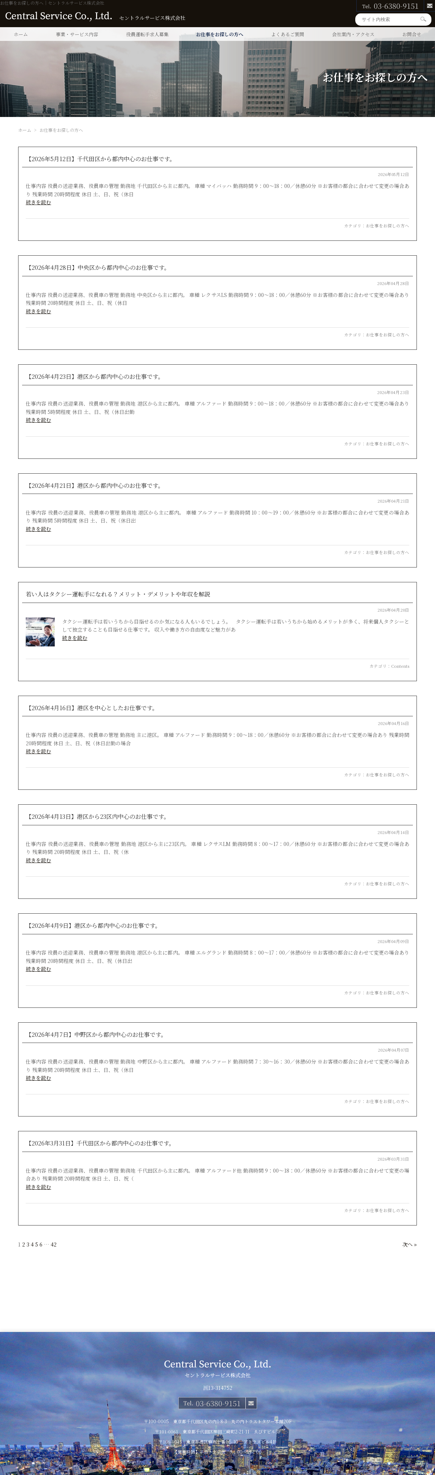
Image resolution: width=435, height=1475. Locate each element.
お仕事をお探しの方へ (219, 34)
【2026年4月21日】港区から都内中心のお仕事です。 (95, 485)
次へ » (409, 1244)
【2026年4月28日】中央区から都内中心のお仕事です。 (98, 267)
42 (54, 1244)
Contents (400, 666)
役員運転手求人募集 (147, 34)
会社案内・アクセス (353, 34)
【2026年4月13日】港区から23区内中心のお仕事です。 (98, 816)
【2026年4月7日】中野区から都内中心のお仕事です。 (96, 1034)
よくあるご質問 (287, 34)
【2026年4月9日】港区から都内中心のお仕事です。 (93, 925)
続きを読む (38, 202)
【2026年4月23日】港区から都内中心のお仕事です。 (95, 376)
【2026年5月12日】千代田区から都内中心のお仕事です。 (100, 159)
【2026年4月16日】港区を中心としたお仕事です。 (92, 708)
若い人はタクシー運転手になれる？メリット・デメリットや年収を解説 (118, 594)
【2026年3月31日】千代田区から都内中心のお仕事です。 (100, 1143)
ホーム (21, 34)
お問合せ (411, 34)
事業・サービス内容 (77, 34)
